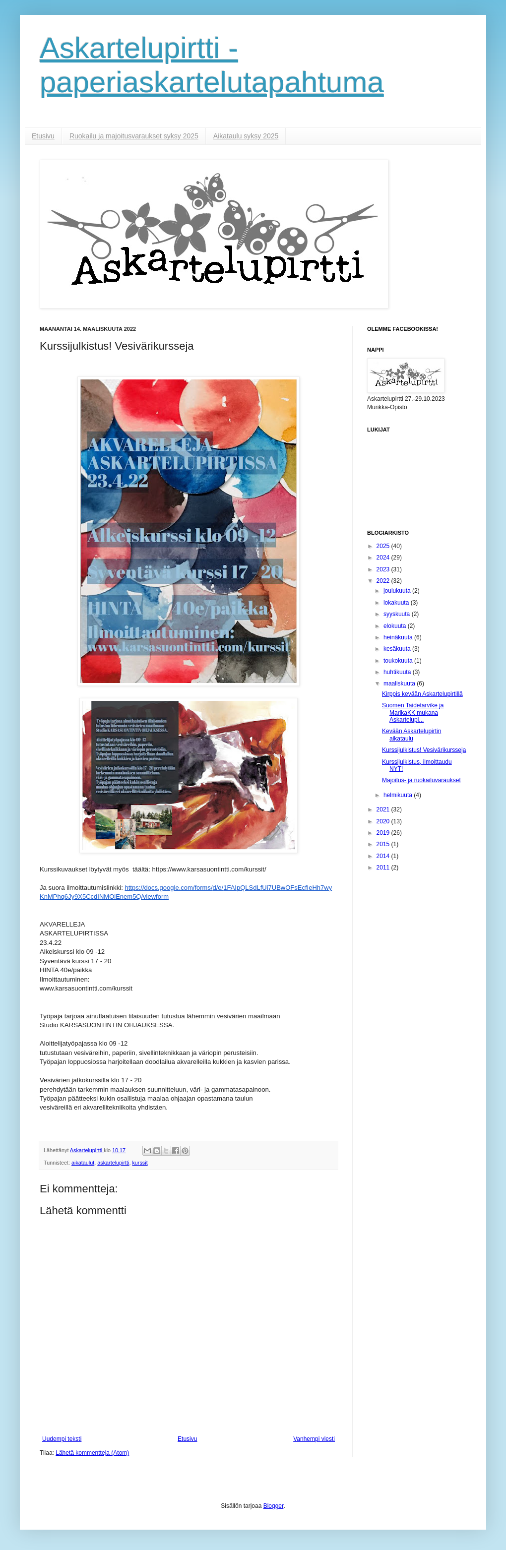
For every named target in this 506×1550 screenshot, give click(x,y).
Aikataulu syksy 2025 (246, 136)
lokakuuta (397, 602)
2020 (384, 821)
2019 (384, 832)
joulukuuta (397, 590)
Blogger (273, 1505)
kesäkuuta (397, 648)
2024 (384, 557)
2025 (384, 546)
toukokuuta (398, 660)
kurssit (139, 1163)
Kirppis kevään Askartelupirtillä (422, 693)
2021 (384, 809)
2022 (384, 580)
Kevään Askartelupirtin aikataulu (411, 735)
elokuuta (395, 625)
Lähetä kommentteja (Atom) (92, 1452)
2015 (384, 844)
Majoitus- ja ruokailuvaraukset (421, 780)
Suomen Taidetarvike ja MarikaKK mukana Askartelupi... (413, 712)
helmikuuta (398, 795)
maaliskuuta (400, 683)
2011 (384, 867)
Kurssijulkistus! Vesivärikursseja (424, 749)
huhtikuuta (398, 672)
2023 (384, 569)
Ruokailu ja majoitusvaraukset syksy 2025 (133, 136)
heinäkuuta (398, 637)
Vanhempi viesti (314, 1438)
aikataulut (82, 1163)
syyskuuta (397, 614)
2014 (384, 856)
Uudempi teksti (61, 1438)
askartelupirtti (113, 1163)
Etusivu (43, 136)
